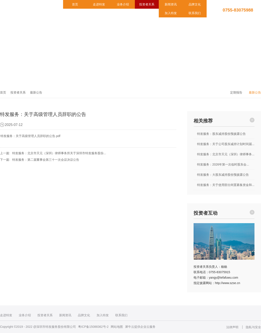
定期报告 (236, 92)
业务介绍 (123, 4)
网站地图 (117, 326)
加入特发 (171, 13)
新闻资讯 (171, 4)
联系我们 (195, 13)
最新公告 (36, 92)
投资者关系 (146, 4)
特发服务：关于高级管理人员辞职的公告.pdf (30, 136)
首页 (75, 4)
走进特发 (99, 4)
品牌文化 (195, 4)
